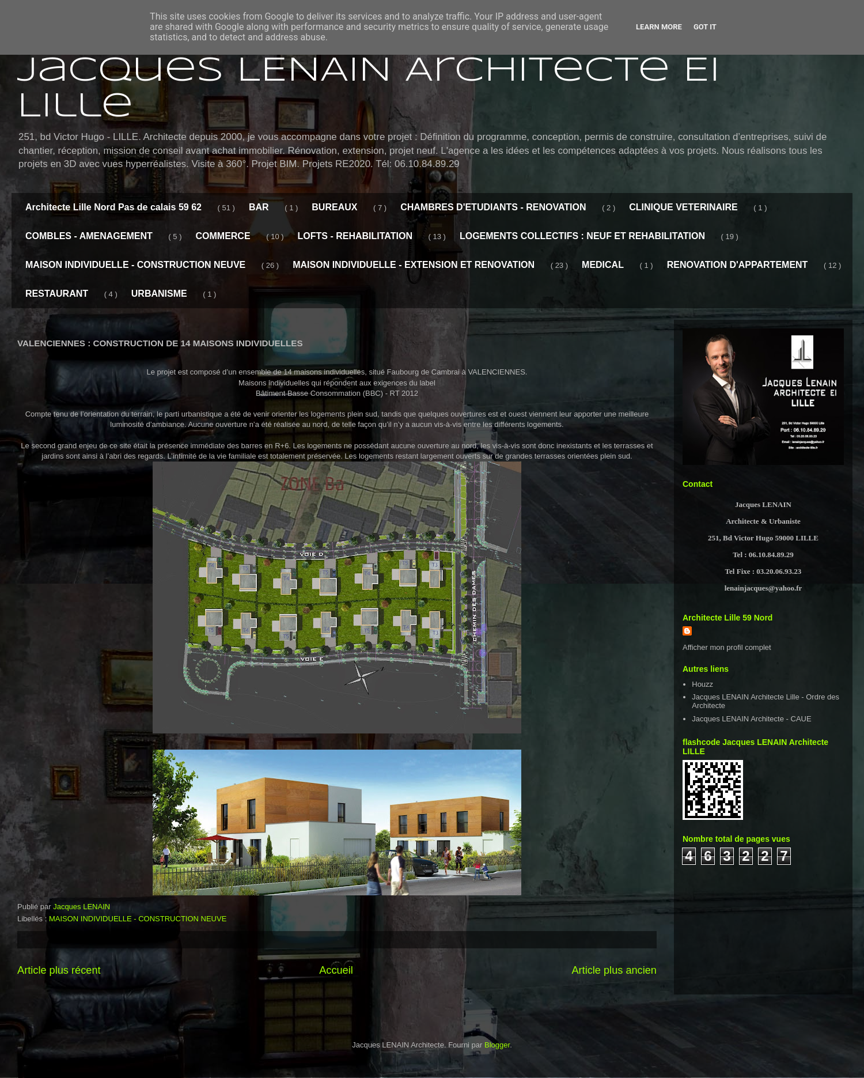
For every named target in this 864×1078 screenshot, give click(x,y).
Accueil (336, 970)
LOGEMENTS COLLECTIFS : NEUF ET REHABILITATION (582, 236)
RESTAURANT (56, 293)
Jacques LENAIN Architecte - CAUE (751, 718)
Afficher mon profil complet (727, 647)
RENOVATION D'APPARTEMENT (737, 265)
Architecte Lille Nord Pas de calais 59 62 (113, 207)
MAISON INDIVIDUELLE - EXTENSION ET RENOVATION (414, 265)
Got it (705, 26)
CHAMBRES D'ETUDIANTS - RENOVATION (493, 207)
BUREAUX (334, 207)
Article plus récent (59, 970)
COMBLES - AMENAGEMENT (89, 236)
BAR (259, 207)
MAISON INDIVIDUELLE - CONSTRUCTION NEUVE (135, 265)
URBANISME (159, 293)
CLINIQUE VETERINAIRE (683, 207)
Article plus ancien (614, 970)
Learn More (659, 26)
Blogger (497, 1045)
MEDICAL (603, 265)
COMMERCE (222, 236)
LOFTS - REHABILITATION (355, 236)
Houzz (702, 684)
